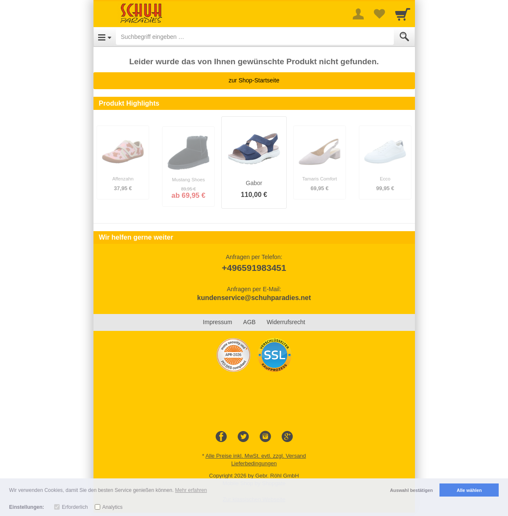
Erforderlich (75, 507)
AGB (249, 322)
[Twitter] (243, 437)
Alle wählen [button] (469, 490)
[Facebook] (221, 437)
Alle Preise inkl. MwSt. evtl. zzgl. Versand (256, 456)
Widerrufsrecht (285, 322)
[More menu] (358, 14)
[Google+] (287, 437)
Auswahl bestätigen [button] (411, 490)
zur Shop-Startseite (254, 80)
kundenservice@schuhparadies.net (254, 297)
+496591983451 (254, 268)
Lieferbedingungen (254, 463)
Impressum (217, 322)
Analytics (112, 507)
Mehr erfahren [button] (191, 490)
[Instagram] (265, 437)
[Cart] (403, 14)
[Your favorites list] (379, 14)
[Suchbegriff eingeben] (255, 37)
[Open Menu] (105, 36)
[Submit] (404, 36)
